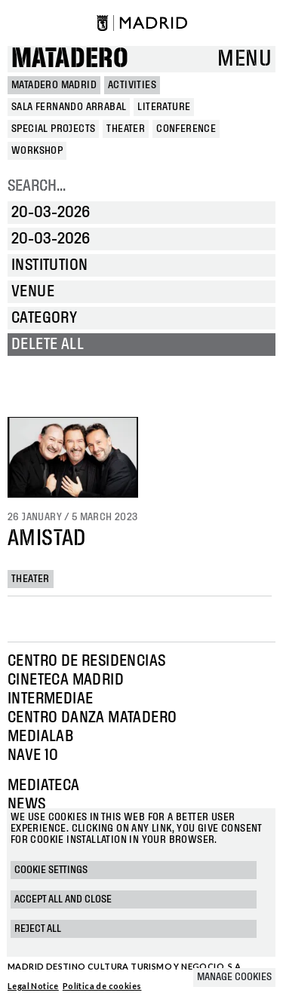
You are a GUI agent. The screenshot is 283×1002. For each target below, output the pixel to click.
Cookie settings (51, 870)
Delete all (47, 344)
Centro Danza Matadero (92, 717)
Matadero (69, 59)
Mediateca (44, 785)
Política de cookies (102, 986)
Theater (30, 579)
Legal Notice (33, 986)
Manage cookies (234, 977)
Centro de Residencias (86, 661)
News (27, 804)
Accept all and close (63, 899)
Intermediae (50, 698)
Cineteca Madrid (66, 680)
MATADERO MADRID (54, 85)
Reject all (37, 929)
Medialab (40, 736)
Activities (132, 85)
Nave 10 (33, 755)
